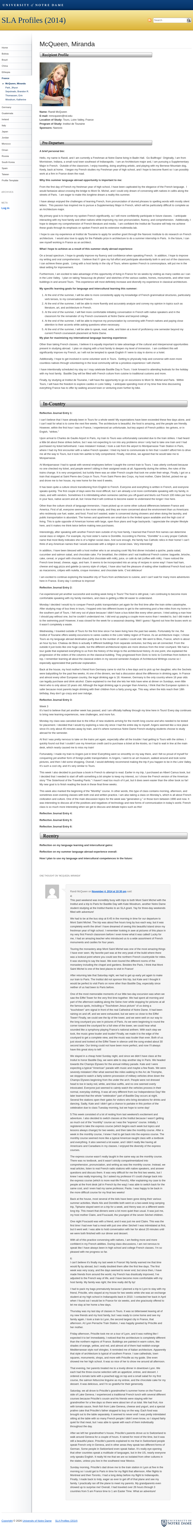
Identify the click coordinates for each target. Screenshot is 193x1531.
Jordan (5, 137)
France (5, 78)
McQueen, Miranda (15, 83)
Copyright (7, 1520)
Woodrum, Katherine (15, 99)
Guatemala (7, 113)
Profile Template (10, 180)
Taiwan (5, 174)
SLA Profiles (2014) (34, 20)
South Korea (8, 162)
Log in (5, 208)
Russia (5, 156)
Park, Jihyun (11, 87)
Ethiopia (6, 72)
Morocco (6, 143)
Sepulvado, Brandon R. (17, 91)
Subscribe (149, 20)
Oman (5, 150)
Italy (4, 125)
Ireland (5, 119)
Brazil (4, 60)
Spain (4, 168)
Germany (6, 107)
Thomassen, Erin (14, 95)
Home (5, 47)
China (5, 66)
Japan (5, 131)
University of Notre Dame (33, 5)
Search (189, 20)
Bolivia (5, 53)
